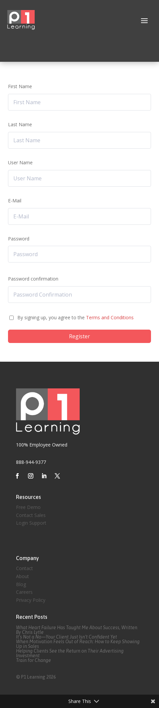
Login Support (31, 523)
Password (18, 238)
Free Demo (28, 507)
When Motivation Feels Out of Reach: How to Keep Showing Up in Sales (78, 644)
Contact (24, 568)
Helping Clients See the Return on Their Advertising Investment (70, 653)
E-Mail (14, 200)
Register (79, 336)
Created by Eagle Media (41, 541)
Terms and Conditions (110, 317)
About (22, 576)
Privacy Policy (30, 600)
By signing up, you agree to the (75, 317)
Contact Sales (31, 515)
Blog (21, 584)
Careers (24, 592)
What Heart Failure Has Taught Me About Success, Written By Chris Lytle (76, 630)
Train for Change (33, 660)
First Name (20, 86)
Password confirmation (33, 279)
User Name (20, 162)
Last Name (20, 124)
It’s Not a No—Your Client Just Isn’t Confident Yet (66, 637)
